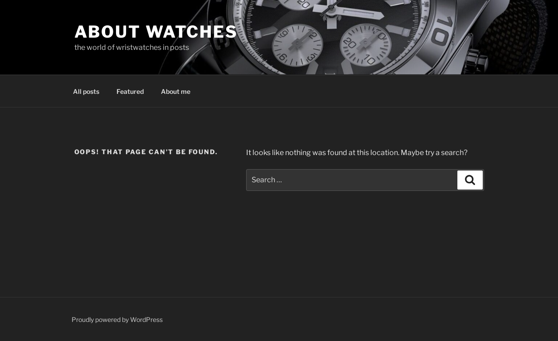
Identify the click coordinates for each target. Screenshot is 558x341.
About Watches (156, 32)
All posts (86, 91)
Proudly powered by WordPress (117, 319)
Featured (130, 91)
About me (175, 91)
